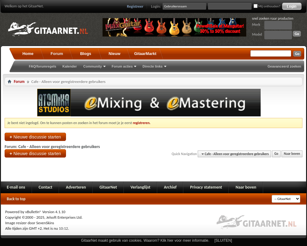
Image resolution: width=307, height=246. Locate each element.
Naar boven (292, 154)
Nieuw (114, 53)
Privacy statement (206, 187)
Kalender (69, 66)
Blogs (85, 53)
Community (92, 66)
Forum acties (122, 66)
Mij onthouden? (267, 6)
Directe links (152, 66)
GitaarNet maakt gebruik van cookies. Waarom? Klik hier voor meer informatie (144, 240)
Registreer (135, 6)
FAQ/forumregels (42, 66)
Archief (170, 187)
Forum (57, 53)
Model (257, 34)
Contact (45, 187)
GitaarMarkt (145, 53)
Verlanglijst (140, 187)
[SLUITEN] (223, 240)
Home (27, 53)
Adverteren (76, 187)
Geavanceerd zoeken (284, 66)
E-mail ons (16, 187)
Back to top (16, 199)
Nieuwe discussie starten (35, 136)
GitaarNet (108, 187)
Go (276, 154)
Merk (256, 24)
